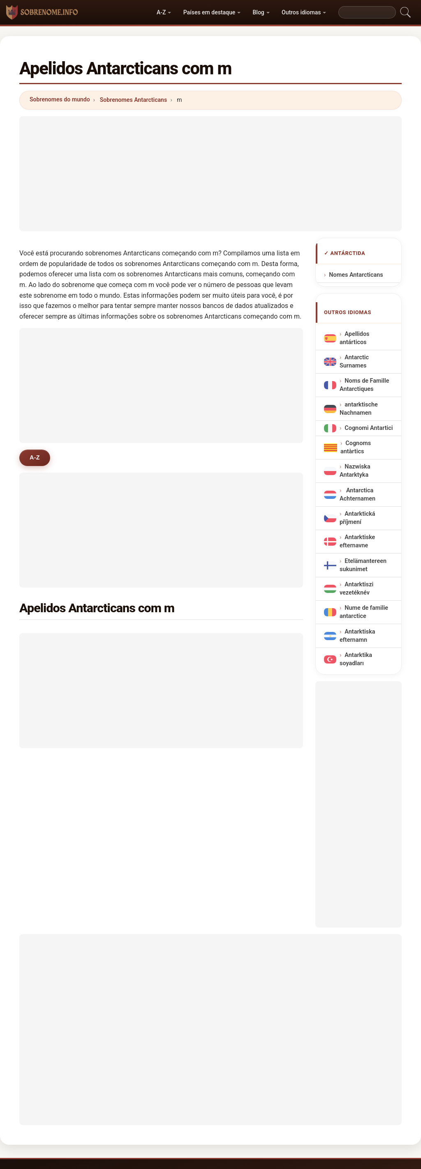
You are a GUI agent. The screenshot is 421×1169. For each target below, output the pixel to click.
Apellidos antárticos (355, 338)
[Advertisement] (210, 173)
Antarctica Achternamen (357, 494)
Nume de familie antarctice (364, 612)
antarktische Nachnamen (359, 408)
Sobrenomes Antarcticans (133, 99)
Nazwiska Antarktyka (355, 470)
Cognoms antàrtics (355, 447)
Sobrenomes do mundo (60, 99)
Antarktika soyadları (356, 659)
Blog (258, 12)
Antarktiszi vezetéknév (356, 588)
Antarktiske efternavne (357, 541)
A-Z (161, 12)
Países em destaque (209, 12)
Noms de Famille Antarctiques (364, 385)
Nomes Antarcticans (356, 274)
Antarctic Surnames (354, 361)
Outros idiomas (301, 12)
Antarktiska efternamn (357, 635)
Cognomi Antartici (369, 428)
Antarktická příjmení (357, 518)
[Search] (367, 12)
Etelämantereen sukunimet (363, 565)
